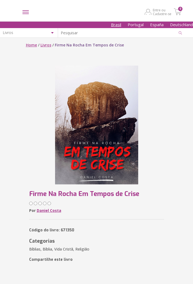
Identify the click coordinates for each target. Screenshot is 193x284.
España (157, 24)
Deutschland (181, 24)
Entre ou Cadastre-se (162, 12)
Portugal (136, 24)
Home (31, 45)
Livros (45, 45)
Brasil (116, 24)
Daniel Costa (49, 210)
